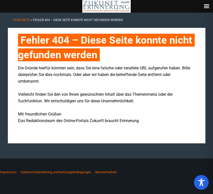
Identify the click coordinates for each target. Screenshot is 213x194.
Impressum (8, 172)
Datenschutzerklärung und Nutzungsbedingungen (56, 172)
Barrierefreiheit (106, 172)
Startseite (21, 20)
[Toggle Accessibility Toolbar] (201, 182)
